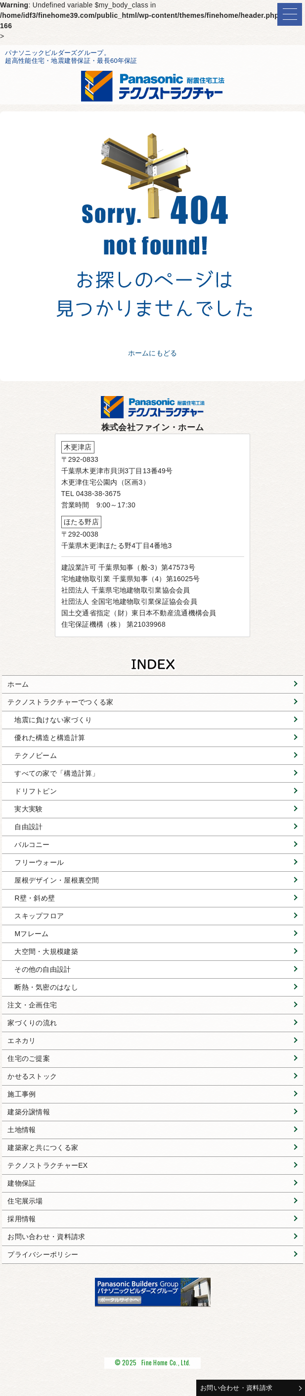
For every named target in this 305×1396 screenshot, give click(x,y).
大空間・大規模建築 (46, 951)
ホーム (18, 684)
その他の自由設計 (42, 969)
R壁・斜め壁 (34, 898)
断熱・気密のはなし (46, 987)
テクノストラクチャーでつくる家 (60, 702)
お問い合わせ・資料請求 (236, 1388)
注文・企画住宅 (32, 1005)
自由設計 (28, 827)
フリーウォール (39, 862)
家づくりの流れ (32, 1023)
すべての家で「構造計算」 (56, 773)
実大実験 (28, 809)
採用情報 (21, 1219)
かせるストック (32, 1076)
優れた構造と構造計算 (49, 738)
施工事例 (21, 1094)
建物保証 (21, 1183)
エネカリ (21, 1041)
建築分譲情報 (28, 1112)
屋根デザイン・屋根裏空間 (56, 880)
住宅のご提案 (28, 1058)
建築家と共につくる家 (42, 1147)
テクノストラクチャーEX (47, 1165)
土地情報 (21, 1130)
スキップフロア (39, 916)
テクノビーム (35, 755)
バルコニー (31, 844)
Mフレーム (31, 934)
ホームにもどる (152, 353)
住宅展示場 (25, 1201)
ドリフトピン (35, 791)
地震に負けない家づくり (53, 720)
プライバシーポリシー (42, 1254)
